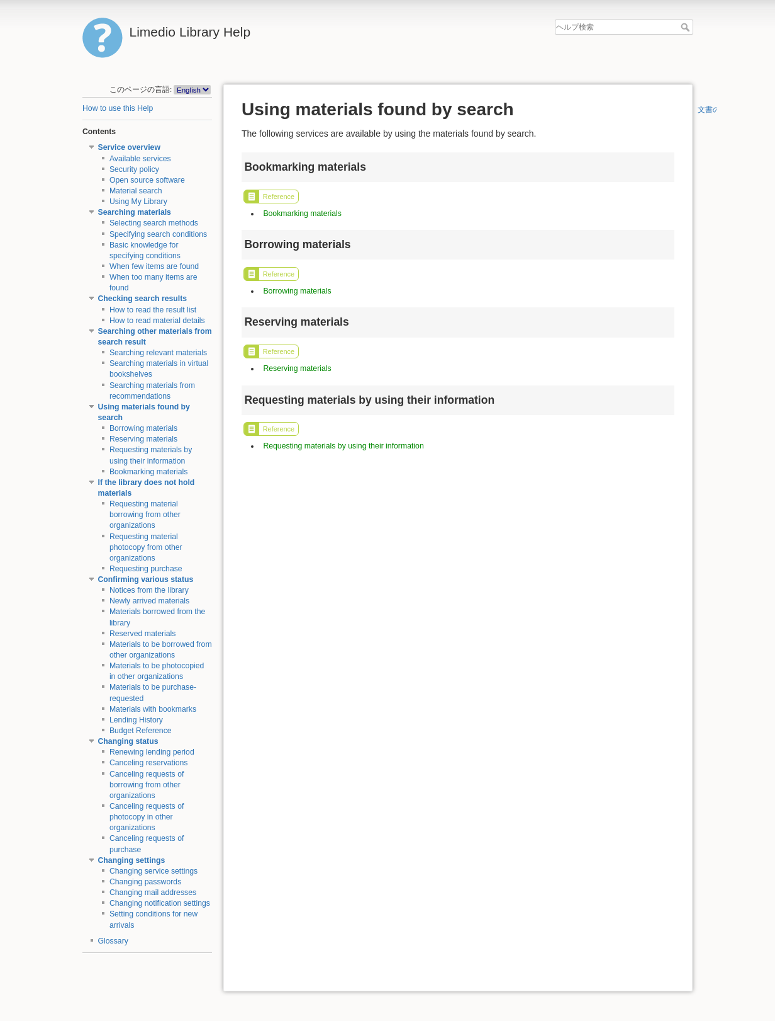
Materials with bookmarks (152, 709)
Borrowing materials (143, 428)
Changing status (128, 741)
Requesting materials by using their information (343, 446)
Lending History (136, 720)
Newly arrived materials (149, 600)
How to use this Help (117, 108)
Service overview (129, 147)
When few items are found (154, 266)
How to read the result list (152, 309)
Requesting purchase (145, 568)
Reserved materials (142, 633)
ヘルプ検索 (687, 27)
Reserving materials (143, 439)
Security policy (134, 169)
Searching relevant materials (158, 352)
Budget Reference (140, 730)
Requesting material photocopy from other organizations (145, 547)
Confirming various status (146, 579)
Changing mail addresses (152, 892)
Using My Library (138, 201)
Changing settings (131, 860)
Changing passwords (145, 881)
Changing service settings (153, 871)
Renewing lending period (151, 752)
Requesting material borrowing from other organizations (145, 514)
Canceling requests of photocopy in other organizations (146, 817)
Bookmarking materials (148, 471)
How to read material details (157, 320)
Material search (135, 190)
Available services (140, 158)
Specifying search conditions (158, 234)
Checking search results (142, 298)
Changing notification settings (159, 903)
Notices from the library (149, 590)
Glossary (113, 941)
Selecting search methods (153, 223)
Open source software (147, 180)
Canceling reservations (148, 762)
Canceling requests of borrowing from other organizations (146, 785)
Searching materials (134, 212)
